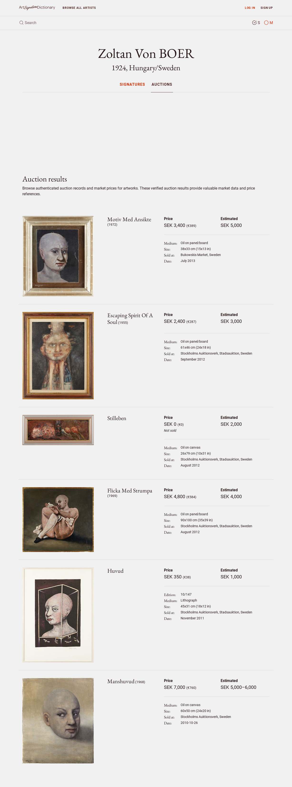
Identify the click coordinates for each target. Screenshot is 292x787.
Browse (79, 8)
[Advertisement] (146, 129)
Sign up (267, 8)
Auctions (162, 85)
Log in (250, 8)
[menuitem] (132, 84)
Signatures (132, 85)
